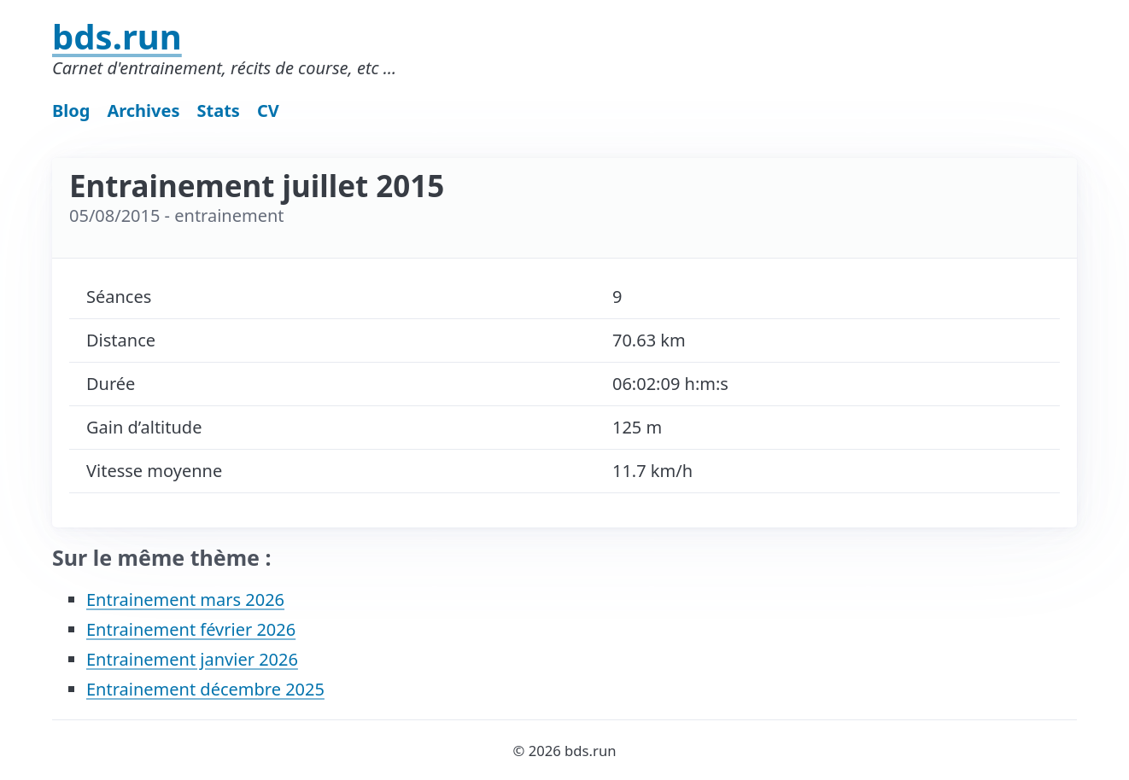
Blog (71, 110)
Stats (218, 110)
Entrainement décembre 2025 (205, 689)
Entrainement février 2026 (190, 629)
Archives (143, 110)
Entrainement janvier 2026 (192, 659)
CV (268, 110)
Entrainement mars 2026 (185, 599)
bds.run (117, 36)
